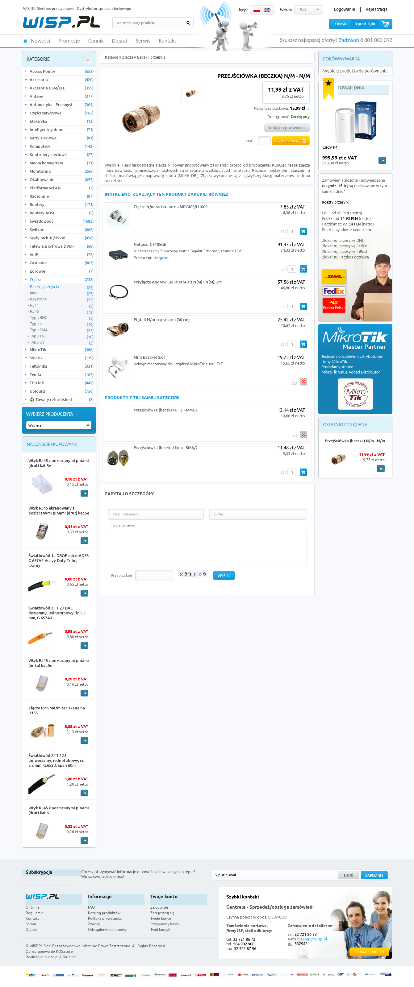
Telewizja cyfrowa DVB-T (62, 246)
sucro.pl (51, 957)
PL (257, 9)
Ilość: (249, 140)
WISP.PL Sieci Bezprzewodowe (55, 946)
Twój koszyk (160, 929)
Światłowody (62, 221)
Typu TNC (62, 336)
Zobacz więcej (369, 951)
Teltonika (62, 366)
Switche (62, 229)
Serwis (143, 41)
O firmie (33, 907)
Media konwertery (62, 162)
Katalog (111, 57)
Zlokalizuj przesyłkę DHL (343, 240)
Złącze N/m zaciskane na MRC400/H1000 (170, 206)
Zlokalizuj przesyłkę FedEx (344, 246)
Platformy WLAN (62, 187)
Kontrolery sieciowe (62, 154)
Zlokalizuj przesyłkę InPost (344, 251)
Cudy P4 (329, 147)
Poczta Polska (334, 305)
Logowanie (344, 9)
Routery (62, 204)
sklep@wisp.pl (314, 938)
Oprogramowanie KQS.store (49, 951)
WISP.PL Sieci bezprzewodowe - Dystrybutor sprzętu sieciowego (77, 8)
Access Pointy (62, 71)
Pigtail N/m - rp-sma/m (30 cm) (162, 319)
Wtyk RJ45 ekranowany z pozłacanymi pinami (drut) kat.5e (58, 510)
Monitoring (62, 171)
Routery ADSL (62, 212)
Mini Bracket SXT (149, 357)
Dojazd (120, 41)
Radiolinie (62, 196)
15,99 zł (297, 109)
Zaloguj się (159, 907)
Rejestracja (376, 9)
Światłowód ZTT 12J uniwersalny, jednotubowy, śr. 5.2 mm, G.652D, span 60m (56, 760)
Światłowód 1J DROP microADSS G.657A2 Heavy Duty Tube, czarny (58, 560)
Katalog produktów (104, 913)
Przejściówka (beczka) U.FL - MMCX (166, 409)
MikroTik (62, 349)
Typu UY (62, 342)
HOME (25, 40)
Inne (62, 293)
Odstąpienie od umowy (107, 929)
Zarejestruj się (162, 913)
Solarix (62, 357)
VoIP (62, 254)
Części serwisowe (62, 112)
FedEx (334, 291)
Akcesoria (62, 79)
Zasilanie (62, 262)
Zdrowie (62, 271)
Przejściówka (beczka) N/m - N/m (355, 440)
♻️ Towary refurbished (62, 399)
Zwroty (94, 924)
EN (267, 9)
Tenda (62, 374)
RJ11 (62, 305)
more (382, 160)
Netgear (160, 257)
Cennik (96, 41)
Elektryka (62, 121)
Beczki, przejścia (62, 287)
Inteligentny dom (62, 129)
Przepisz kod (121, 575)
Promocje (69, 41)
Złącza (62, 279)
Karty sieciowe (62, 137)
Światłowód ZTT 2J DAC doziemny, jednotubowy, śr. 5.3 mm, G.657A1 (57, 612)
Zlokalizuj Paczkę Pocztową (345, 257)
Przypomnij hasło (164, 924)
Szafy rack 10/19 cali (62, 237)
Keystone (62, 299)
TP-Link (62, 382)
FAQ (91, 907)
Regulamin (35, 913)
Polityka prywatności (105, 918)
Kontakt (167, 41)
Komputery (62, 146)
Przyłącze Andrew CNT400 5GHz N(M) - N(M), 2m (178, 281)
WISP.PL (61, 22)
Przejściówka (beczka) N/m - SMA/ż (166, 447)
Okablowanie (62, 179)
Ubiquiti (62, 391)
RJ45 (62, 311)
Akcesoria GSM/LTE (62, 87)
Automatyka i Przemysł (62, 104)
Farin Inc (70, 957)
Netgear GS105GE (150, 244)
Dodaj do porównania (287, 127)
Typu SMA (62, 330)
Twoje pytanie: (123, 525)
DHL (334, 277)
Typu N (62, 324)
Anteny (62, 96)
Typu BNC (62, 317)
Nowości (40, 41)
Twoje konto (160, 918)
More (84, 493)
